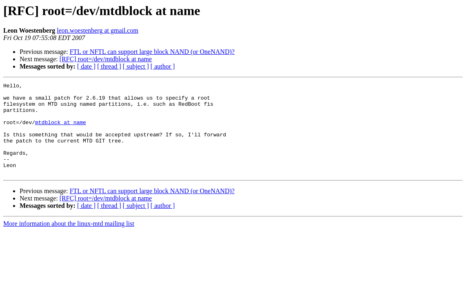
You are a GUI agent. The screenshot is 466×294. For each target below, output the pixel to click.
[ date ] (86, 66)
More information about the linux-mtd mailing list (68, 241)
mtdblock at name (60, 130)
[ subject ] (136, 66)
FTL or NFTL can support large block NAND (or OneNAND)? (152, 51)
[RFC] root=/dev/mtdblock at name (106, 59)
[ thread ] (109, 66)
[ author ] (163, 66)
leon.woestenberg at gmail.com (97, 30)
